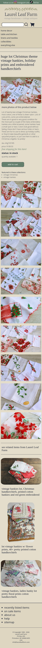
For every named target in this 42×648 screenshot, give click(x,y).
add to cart (13, 164)
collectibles (6, 41)
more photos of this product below (19, 107)
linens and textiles (9, 38)
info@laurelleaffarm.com (21, 642)
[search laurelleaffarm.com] (27, 25)
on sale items (12, 611)
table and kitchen (9, 34)
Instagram (21, 2)
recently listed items (16, 607)
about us (9, 615)
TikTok (36, 2)
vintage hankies (9, 177)
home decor (6, 30)
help (7, 618)
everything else (8, 45)
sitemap (9, 622)
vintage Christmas (10, 175)
